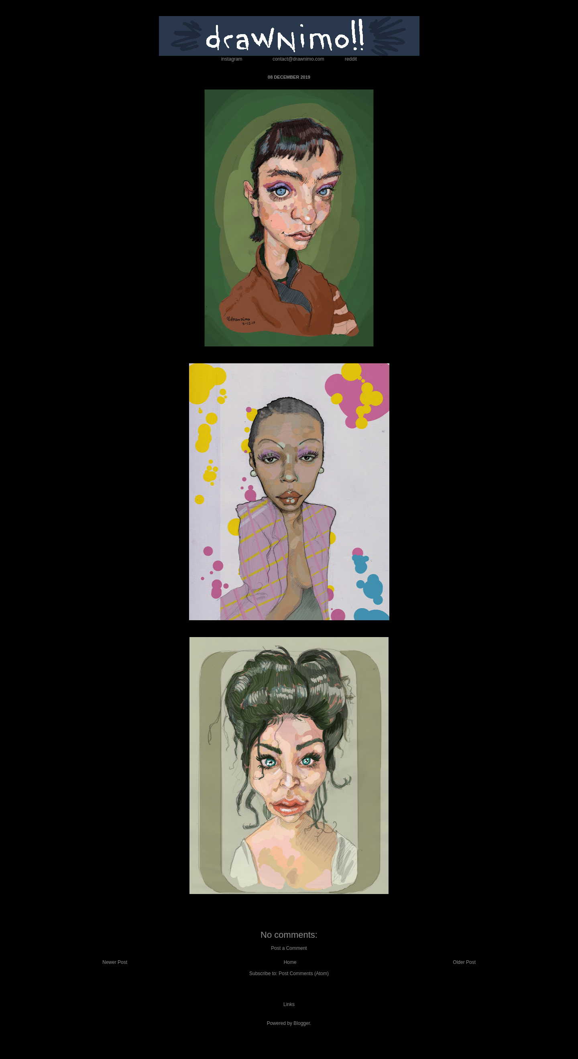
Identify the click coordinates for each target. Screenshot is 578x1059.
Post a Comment (289, 948)
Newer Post (114, 962)
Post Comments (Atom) (304, 973)
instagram (231, 59)
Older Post (464, 962)
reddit (351, 59)
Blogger (301, 1023)
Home (290, 962)
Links (289, 1004)
